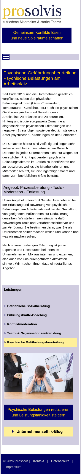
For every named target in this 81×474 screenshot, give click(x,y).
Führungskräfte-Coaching (27, 315)
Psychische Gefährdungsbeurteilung (35, 342)
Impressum (13, 467)
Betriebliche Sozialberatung (28, 306)
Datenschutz (60, 461)
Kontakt (38, 461)
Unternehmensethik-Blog (37, 431)
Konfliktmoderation (22, 324)
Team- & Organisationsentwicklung (34, 333)
